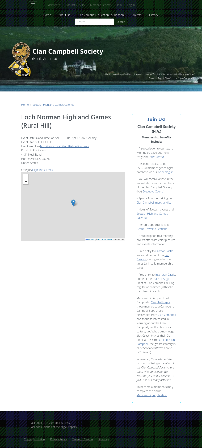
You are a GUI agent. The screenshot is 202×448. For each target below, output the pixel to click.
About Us (64, 15)
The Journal (157, 157)
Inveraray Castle (165, 274)
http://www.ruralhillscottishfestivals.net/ (64, 146)
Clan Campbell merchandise (154, 202)
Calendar (142, 218)
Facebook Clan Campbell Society (50, 423)
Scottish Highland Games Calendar (53, 105)
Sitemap (103, 439)
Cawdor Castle (164, 251)
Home (47, 15)
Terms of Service (82, 439)
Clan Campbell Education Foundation (101, 15)
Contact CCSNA (75, 5)
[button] (73, 203)
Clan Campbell (167, 315)
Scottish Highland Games (152, 214)
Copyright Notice (34, 439)
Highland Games (42, 170)
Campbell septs (160, 302)
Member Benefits (101, 5)
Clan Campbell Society (70, 51)
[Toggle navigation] (33, 4)
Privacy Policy (58, 439)
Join (119, 5)
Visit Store (54, 5)
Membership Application (152, 395)
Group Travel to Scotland (152, 229)
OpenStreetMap (105, 239)
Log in (131, 5)
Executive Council (153, 191)
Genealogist (165, 172)
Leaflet (90, 239)
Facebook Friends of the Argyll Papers (53, 427)
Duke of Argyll (161, 279)
